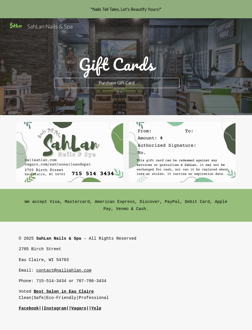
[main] (116, 61)
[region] (126, 9)
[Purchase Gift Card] (116, 82)
